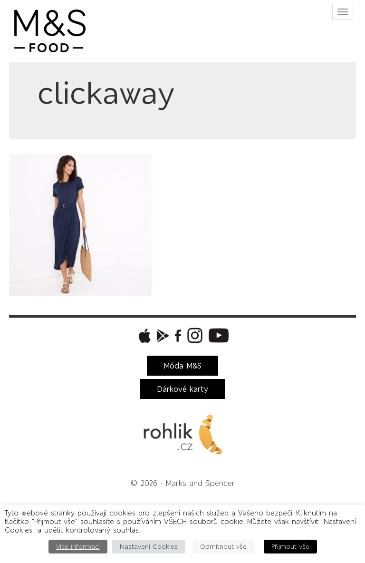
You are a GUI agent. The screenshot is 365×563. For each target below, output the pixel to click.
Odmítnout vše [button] (223, 547)
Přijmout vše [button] (290, 547)
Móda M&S (182, 365)
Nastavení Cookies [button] (149, 547)
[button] (143, 336)
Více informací (78, 547)
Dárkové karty (182, 389)
